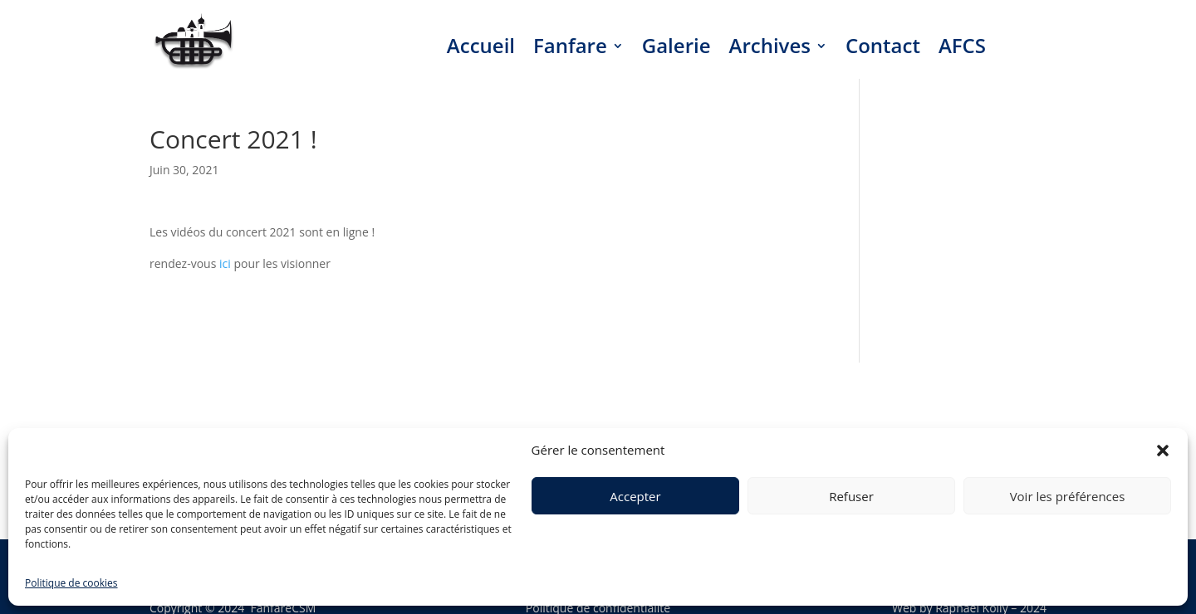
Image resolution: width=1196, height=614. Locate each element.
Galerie (676, 45)
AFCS (962, 45)
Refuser (851, 496)
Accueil (481, 45)
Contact (883, 45)
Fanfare (570, 45)
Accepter (635, 496)
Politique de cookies (71, 583)
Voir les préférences (1067, 496)
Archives (770, 45)
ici (225, 263)
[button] (1162, 450)
